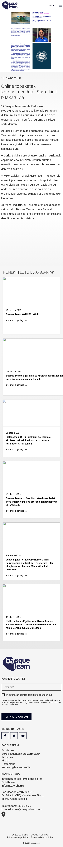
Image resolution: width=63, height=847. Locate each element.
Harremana (8, 764)
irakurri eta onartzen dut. (29, 694)
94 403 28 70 (22, 806)
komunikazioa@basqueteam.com (21, 809)
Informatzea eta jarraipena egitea (21, 779)
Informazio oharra (12, 785)
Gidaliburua (8, 782)
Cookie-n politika (39, 834)
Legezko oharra (20, 834)
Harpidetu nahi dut (16, 716)
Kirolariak (7, 757)
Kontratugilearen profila (15, 767)
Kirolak (5, 760)
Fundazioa (7, 750)
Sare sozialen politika (42, 837)
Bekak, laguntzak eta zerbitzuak (20, 753)
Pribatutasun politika (16, 694)
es (50, 5)
